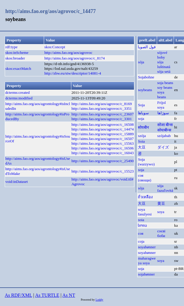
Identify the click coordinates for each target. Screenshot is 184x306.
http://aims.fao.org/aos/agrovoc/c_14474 (102, 129)
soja (141, 118)
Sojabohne (146, 77)
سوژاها (163, 113)
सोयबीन (143, 127)
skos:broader (15, 58)
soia (141, 220)
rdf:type (11, 47)
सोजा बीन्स (165, 125)
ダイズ (163, 147)
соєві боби (161, 233)
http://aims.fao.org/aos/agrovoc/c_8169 (101, 104)
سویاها (143, 113)
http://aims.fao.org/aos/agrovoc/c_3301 (101, 119)
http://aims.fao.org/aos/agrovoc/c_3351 (101, 108)
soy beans (164, 87)
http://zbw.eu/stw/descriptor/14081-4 (72, 73)
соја (141, 241)
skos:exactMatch (18, 68)
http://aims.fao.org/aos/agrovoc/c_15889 (102, 134)
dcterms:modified (19, 98)
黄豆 (161, 203)
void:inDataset (16, 181)
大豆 (142, 147)
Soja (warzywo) (146, 161)
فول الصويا (146, 47)
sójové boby (162, 54)
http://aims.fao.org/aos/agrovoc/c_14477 (50, 11)
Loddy (99, 299)
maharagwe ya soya (147, 260)
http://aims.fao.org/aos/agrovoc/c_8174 (74, 58)
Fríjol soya (161, 104)
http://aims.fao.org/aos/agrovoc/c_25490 (102, 161)
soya (160, 212)
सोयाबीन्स (164, 130)
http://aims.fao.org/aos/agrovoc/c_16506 (102, 148)
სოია (142, 225)
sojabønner (146, 274)
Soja (141, 105)
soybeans (145, 90)
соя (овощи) (144, 177)
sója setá (163, 71)
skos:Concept (54, 47)
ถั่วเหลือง (145, 197)
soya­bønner (147, 247)
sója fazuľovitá (165, 188)
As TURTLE (47, 295)
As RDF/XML (18, 295)
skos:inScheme (16, 52)
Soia (141, 141)
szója (142, 135)
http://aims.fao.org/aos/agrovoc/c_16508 (102, 124)
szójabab (164, 135)
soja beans (165, 82)
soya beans (161, 94)
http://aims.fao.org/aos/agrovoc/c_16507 (102, 138)
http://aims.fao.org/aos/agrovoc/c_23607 (102, 114)
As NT (68, 295)
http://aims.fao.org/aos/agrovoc (68, 52)
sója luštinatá (163, 64)
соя (140, 233)
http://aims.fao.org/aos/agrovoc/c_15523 (102, 171)
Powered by (88, 299)
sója (141, 62)
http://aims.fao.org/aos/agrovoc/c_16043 (102, 153)
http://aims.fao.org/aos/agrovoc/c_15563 (102, 143)
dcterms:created (17, 92)
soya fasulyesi (144, 211)
